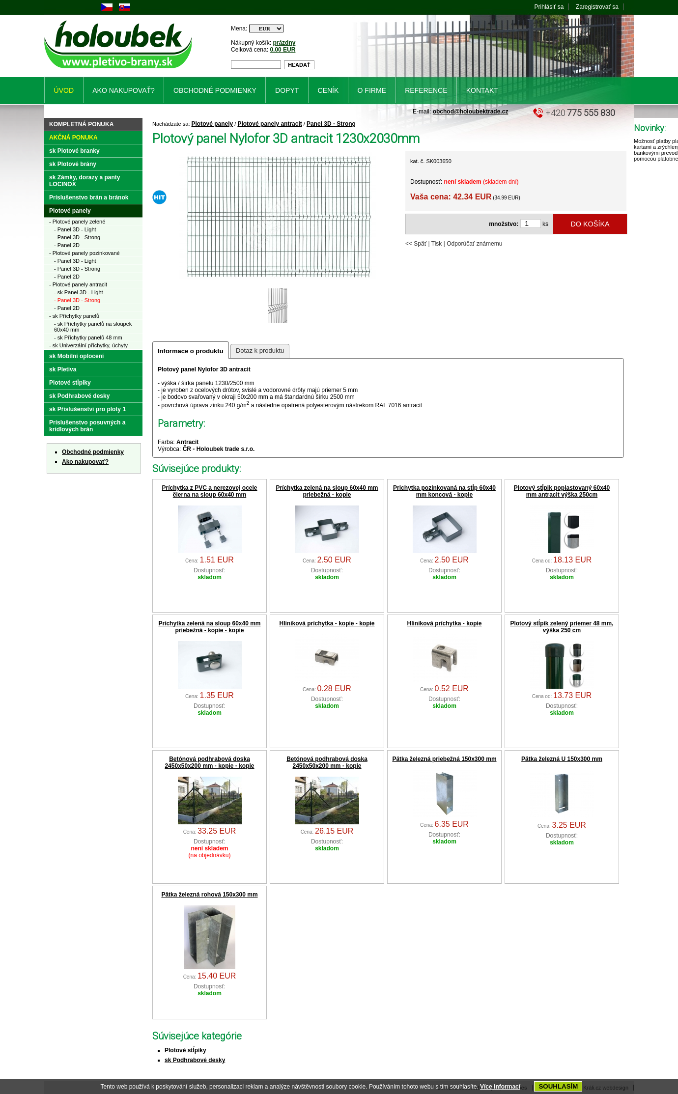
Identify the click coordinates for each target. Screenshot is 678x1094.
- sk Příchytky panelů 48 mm (88, 337)
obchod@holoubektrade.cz (470, 111)
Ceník (328, 90)
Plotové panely (212, 123)
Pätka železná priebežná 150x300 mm (444, 759)
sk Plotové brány (72, 164)
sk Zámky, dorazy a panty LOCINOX (84, 181)
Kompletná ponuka (81, 124)
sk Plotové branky (74, 150)
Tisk (436, 243)
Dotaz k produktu (260, 350)
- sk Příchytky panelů (74, 316)
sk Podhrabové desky (195, 1060)
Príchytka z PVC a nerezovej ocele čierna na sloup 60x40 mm (209, 491)
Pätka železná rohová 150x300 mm (209, 894)
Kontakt (482, 90)
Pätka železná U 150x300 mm (561, 759)
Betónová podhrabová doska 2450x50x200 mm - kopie (326, 762)
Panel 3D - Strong (331, 123)
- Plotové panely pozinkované (84, 253)
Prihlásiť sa (549, 6)
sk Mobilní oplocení (76, 356)
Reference (426, 90)
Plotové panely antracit (269, 123)
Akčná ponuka (73, 137)
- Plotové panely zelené (77, 221)
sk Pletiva (62, 369)
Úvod (64, 90)
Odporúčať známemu (474, 243)
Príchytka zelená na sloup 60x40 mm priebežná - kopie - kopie (209, 627)
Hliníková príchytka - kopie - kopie (326, 623)
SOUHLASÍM (558, 1086)
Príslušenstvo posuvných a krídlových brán (87, 426)
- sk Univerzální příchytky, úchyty (88, 345)
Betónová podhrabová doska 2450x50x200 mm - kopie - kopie (209, 762)
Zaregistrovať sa (597, 6)
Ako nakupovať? (85, 461)
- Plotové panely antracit (78, 284)
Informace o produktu (191, 351)
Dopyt (287, 90)
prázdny (284, 42)
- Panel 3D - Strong (77, 237)
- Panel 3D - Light (75, 229)
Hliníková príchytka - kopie (444, 623)
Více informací (500, 1086)
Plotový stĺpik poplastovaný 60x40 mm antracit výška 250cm (562, 491)
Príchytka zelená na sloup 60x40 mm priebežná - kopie (327, 491)
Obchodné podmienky (93, 452)
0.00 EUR (282, 49)
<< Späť (415, 243)
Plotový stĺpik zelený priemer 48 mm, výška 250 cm (561, 627)
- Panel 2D (67, 245)
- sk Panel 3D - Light (78, 292)
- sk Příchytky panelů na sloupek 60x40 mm (93, 327)
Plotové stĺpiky (185, 1050)
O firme (372, 90)
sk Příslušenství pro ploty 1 (87, 409)
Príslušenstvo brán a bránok (88, 197)
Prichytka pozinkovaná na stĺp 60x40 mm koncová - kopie (444, 491)
